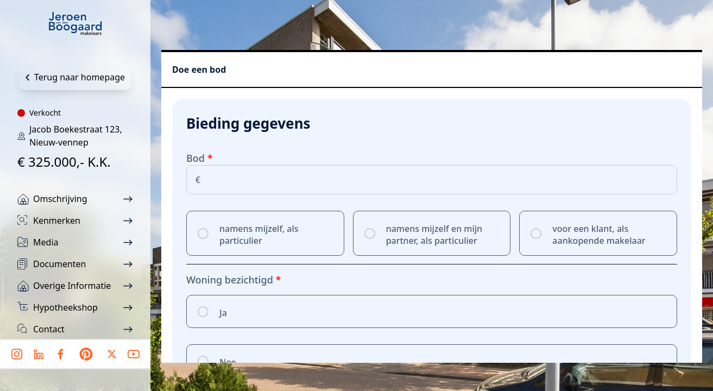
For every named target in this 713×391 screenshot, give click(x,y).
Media (45, 242)
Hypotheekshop (65, 307)
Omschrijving (60, 199)
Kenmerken (56, 220)
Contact (49, 329)
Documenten (59, 264)
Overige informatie (72, 286)
